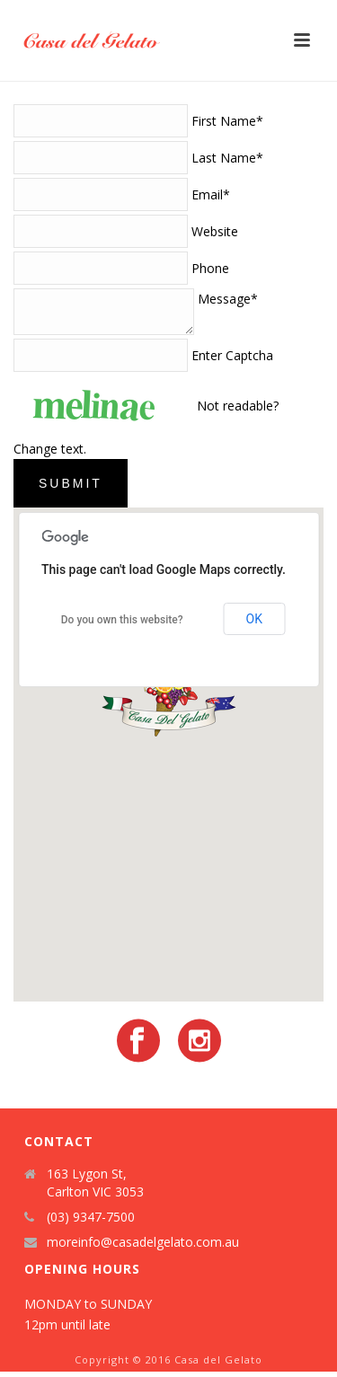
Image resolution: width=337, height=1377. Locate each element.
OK (254, 624)
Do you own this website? (122, 625)
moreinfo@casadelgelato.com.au (143, 1248)
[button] (169, 703)
